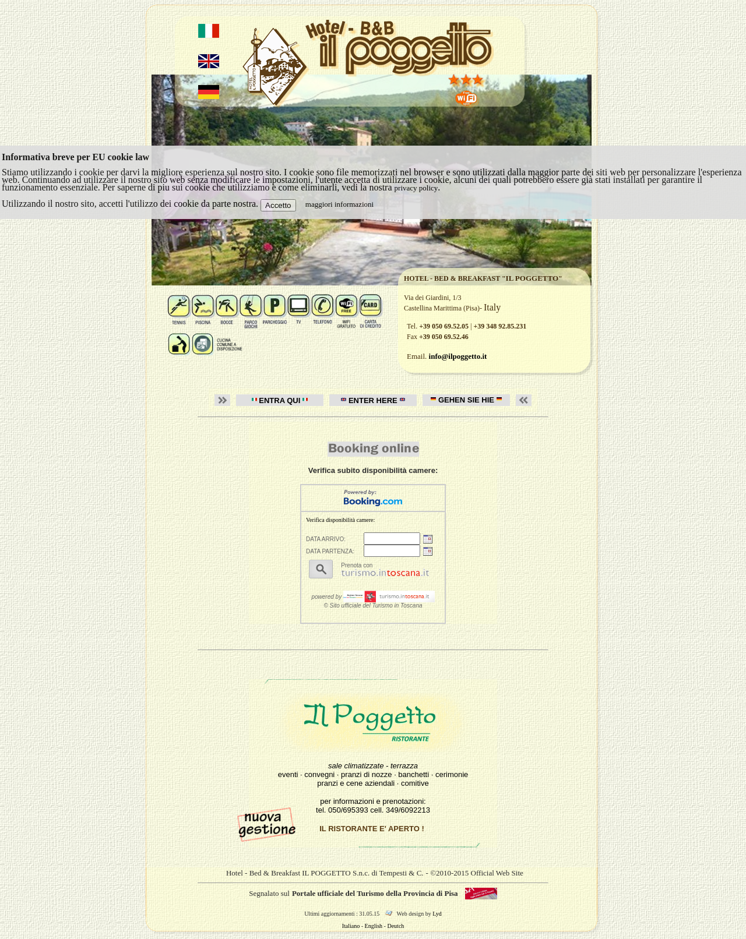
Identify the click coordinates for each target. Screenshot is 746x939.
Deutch (395, 926)
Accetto (278, 205)
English (374, 926)
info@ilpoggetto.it (458, 356)
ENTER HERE (373, 400)
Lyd (437, 913)
